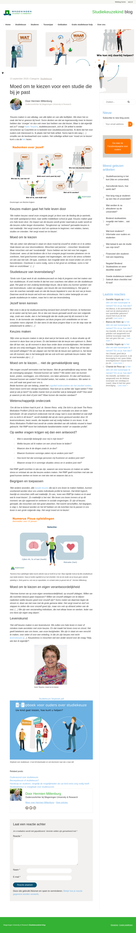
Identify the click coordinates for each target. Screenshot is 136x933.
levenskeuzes (16, 638)
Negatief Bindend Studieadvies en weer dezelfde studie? (116, 266)
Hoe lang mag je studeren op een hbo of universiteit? (118, 197)
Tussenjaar (48, 25)
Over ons (101, 25)
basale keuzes (41, 488)
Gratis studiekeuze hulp (82, 25)
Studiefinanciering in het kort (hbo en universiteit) (117, 178)
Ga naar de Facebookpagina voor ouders (117, 146)
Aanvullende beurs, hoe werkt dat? (117, 187)
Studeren (35, 25)
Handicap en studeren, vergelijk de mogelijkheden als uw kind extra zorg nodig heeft (49, 784)
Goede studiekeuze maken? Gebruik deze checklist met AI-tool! (119, 279)
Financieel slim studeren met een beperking (117, 255)
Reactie (17, 836)
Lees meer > (119, 318)
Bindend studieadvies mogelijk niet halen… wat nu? (118, 221)
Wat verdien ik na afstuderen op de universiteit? (114, 208)
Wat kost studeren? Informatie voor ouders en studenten (118, 234)
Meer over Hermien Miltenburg (39, 802)
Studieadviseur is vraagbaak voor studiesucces (32, 787)
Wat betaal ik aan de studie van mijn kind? (118, 245)
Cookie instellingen (126, 925)
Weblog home (120, 2)
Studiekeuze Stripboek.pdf (51, 699)
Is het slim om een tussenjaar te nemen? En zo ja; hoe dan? (119, 302)
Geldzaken (62, 25)
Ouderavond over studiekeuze (24, 777)
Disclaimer (114, 925)
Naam (16, 870)
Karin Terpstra (31, 127)
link (24, 139)
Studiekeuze (20, 25)
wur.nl (130, 2)
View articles (62, 802)
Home (8, 25)
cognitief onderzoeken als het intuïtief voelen (70, 385)
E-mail (16, 877)
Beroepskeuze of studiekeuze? (24, 780)
